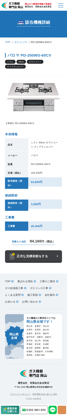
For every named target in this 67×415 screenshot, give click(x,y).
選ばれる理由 (25, 281)
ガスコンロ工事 (39, 288)
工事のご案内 (47, 281)
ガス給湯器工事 (14, 288)
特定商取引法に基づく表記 (45, 394)
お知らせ (10, 301)
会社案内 (50, 294)
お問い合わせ (30, 301)
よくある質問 (13, 294)
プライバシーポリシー (20, 394)
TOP (7, 281)
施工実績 (32, 294)
